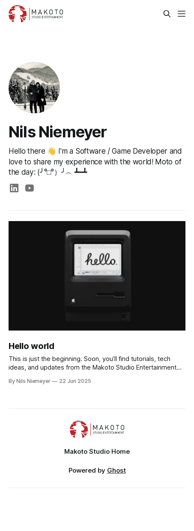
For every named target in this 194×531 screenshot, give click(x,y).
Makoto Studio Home (97, 451)
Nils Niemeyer (58, 131)
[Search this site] (167, 14)
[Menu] (181, 14)
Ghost (116, 470)
